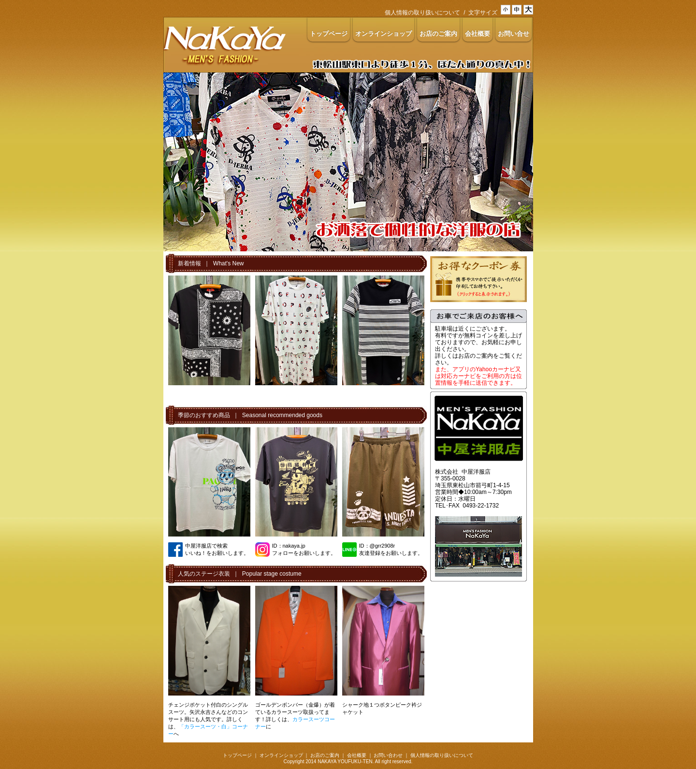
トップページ (237, 755)
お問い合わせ (388, 755)
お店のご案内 (324, 755)
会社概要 (356, 755)
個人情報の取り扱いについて (422, 12)
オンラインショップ (281, 755)
